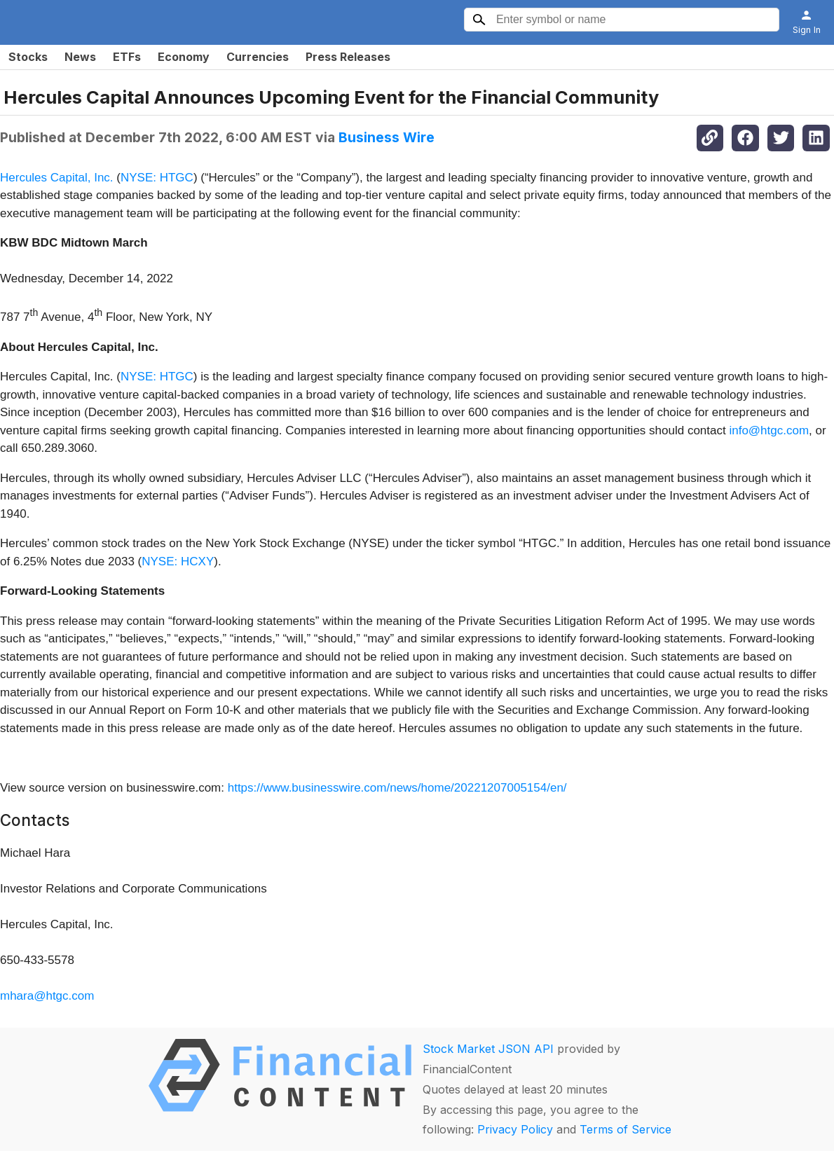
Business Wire (387, 137)
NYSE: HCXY (178, 561)
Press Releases (348, 57)
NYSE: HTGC (157, 177)
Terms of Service (625, 1129)
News (80, 57)
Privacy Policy (515, 1129)
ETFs (127, 57)
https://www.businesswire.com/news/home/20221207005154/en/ (397, 787)
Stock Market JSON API (488, 1049)
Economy (184, 57)
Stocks (28, 57)
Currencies (257, 57)
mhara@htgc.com (47, 995)
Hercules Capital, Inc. (57, 177)
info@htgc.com (769, 430)
